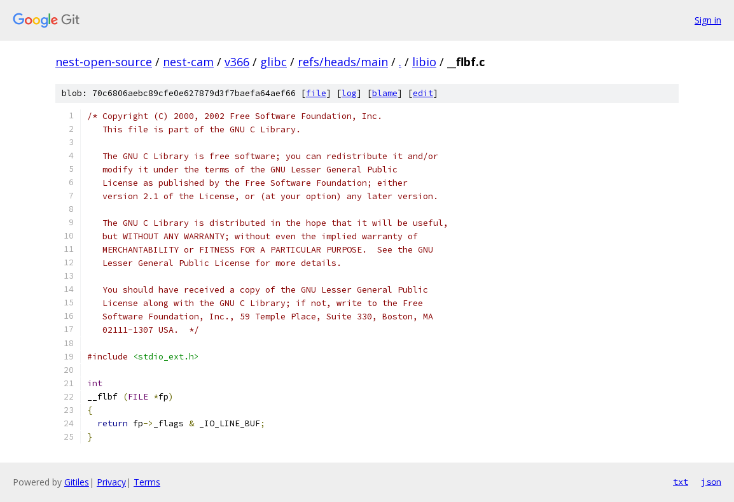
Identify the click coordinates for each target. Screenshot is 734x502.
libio (424, 61)
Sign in (708, 20)
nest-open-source (103, 61)
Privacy (111, 482)
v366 (237, 61)
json (711, 481)
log (349, 93)
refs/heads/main (343, 61)
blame (385, 93)
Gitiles (76, 482)
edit (423, 93)
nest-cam (188, 61)
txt (680, 481)
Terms (147, 482)
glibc (273, 61)
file (316, 93)
